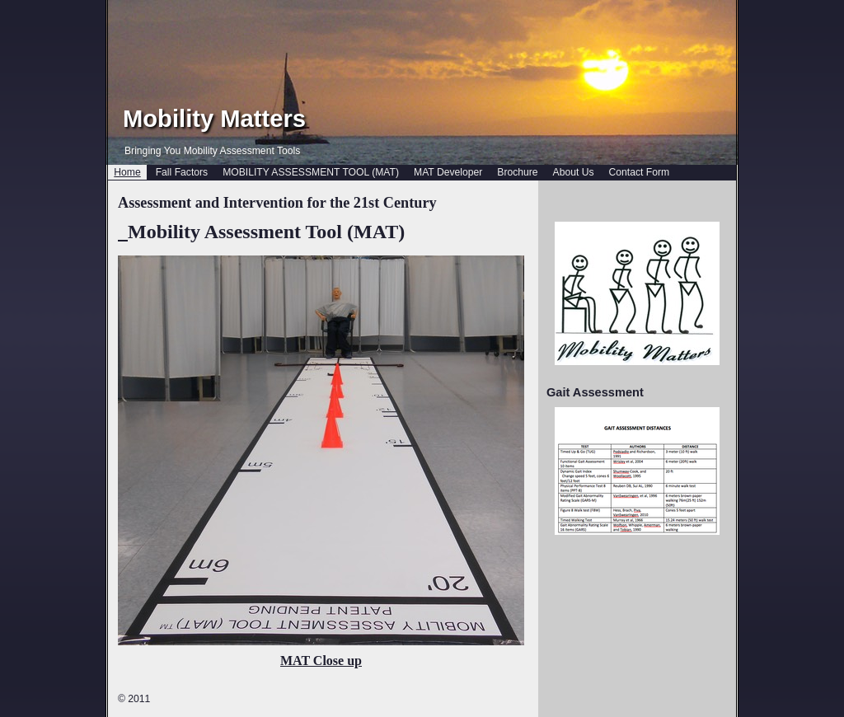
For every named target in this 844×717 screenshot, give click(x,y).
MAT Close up (321, 661)
